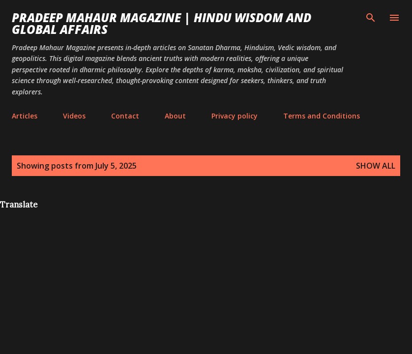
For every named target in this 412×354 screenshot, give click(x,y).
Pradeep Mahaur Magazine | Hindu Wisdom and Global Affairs (161, 23)
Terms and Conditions (321, 115)
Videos (74, 115)
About (175, 115)
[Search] (371, 18)
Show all (375, 165)
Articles (24, 115)
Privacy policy (234, 115)
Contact (125, 115)
